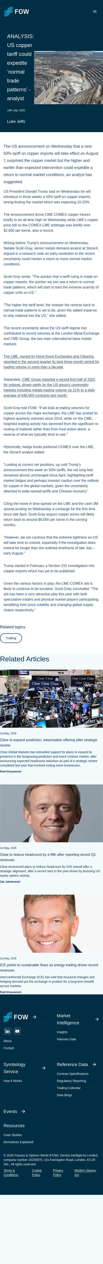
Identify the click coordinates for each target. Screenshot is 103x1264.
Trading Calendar (69, 1088)
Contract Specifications (73, 1074)
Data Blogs (64, 1095)
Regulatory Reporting (71, 1081)
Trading (11, 638)
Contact (9, 1048)
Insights (62, 1032)
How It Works (13, 1081)
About (8, 1041)
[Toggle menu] (95, 11)
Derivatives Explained (18, 1142)
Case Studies (13, 1135)
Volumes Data (66, 1039)
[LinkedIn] (8, 1031)
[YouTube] (17, 1031)
